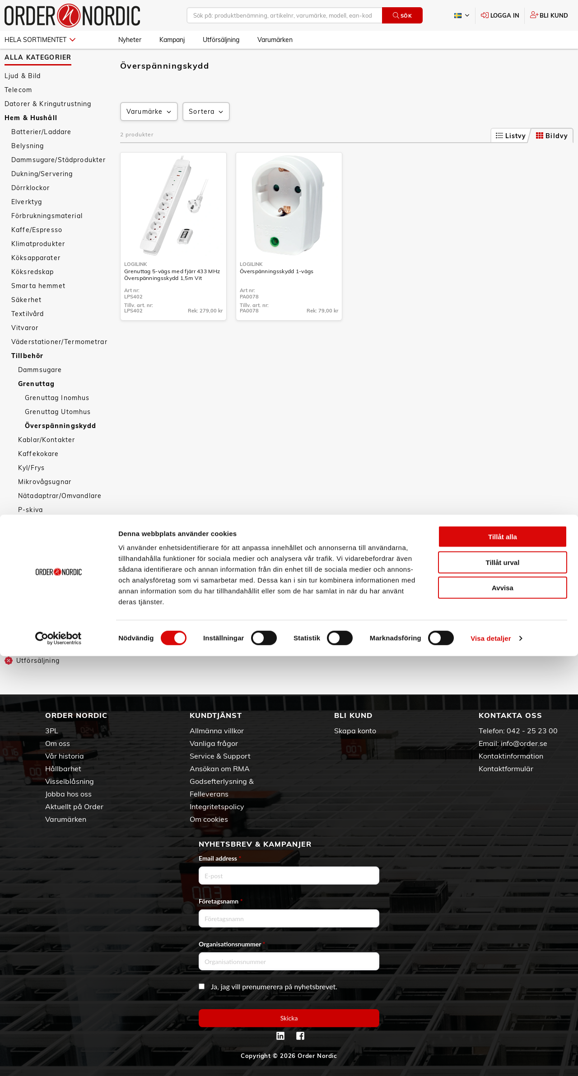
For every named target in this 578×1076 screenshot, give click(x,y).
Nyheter (129, 40)
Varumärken (275, 40)
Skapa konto (355, 730)
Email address (220, 858)
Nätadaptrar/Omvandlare (60, 520)
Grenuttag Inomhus (57, 422)
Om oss (57, 743)
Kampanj (172, 40)
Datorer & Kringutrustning (48, 128)
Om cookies (209, 819)
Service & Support (220, 755)
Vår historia (64, 755)
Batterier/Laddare (41, 156)
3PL (51, 730)
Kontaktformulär (506, 768)
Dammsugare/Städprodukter (58, 184)
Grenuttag (36, 408)
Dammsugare (40, 394)
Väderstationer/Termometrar (59, 366)
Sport (14, 627)
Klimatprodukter (38, 268)
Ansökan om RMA (220, 768)
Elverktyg (26, 226)
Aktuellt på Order (74, 806)
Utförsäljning (221, 40)
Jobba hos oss (68, 793)
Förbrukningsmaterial (47, 240)
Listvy (511, 160)
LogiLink (135, 288)
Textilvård (27, 338)
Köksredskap (32, 296)
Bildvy (552, 160)
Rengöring (35, 548)
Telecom (18, 114)
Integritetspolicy (217, 806)
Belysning (27, 170)
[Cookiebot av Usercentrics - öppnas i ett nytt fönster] (58, 1058)
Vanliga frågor (214, 743)
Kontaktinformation (511, 755)
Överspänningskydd (60, 450)
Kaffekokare (38, 478)
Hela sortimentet (40, 40)
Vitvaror (24, 352)
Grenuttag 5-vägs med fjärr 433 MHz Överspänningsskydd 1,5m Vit (172, 299)
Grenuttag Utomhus (58, 436)
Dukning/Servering (42, 198)
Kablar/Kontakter (46, 464)
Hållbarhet (63, 768)
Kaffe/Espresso (36, 254)
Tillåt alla (502, 956)
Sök (402, 15)
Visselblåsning (69, 781)
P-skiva (30, 534)
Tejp (25, 562)
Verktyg (31, 590)
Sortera (207, 136)
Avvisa (502, 1007)
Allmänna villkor (217, 730)
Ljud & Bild (23, 100)
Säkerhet (26, 324)
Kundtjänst (216, 715)
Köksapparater (36, 282)
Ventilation (36, 576)
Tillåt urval (503, 982)
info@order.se (524, 743)
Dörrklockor (30, 212)
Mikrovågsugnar (44, 506)
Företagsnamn (221, 901)
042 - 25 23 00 (532, 730)
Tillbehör (27, 380)
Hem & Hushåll (31, 142)
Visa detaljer (491, 1058)
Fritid (13, 641)
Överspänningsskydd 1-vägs (277, 295)
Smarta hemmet (38, 310)
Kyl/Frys (31, 492)
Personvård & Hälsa (38, 613)
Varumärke (149, 136)
